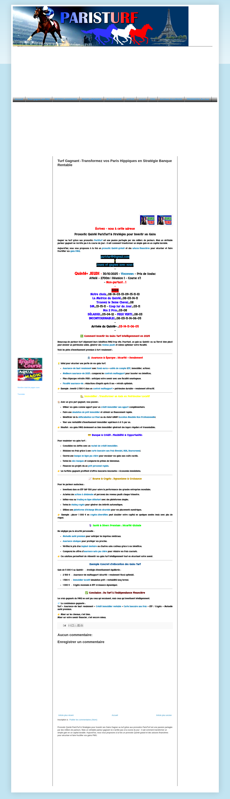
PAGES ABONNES (91, 99)
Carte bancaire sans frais (135, 606)
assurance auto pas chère (95, 551)
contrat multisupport (102, 388)
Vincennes (127, 274)
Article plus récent (65, 715)
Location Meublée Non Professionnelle (137, 417)
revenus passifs (108, 345)
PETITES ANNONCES (66, 99)
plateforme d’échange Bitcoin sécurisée (92, 509)
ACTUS (130, 99)
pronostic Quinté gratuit (113, 248)
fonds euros (102, 368)
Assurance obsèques (72, 541)
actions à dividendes (84, 494)
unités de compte (118, 368)
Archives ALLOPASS (171, 99)
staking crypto (78, 504)
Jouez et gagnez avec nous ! (115, 265)
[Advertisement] (44, 68)
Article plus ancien (164, 715)
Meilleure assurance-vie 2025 (76, 373)
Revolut (118, 450)
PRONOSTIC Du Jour (198, 99)
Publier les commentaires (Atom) (83, 720)
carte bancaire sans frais (102, 450)
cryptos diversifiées (99, 514)
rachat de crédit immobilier (104, 446)
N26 (125, 450)
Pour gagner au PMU (39, 99)
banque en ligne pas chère (86, 456)
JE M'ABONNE (114, 99)
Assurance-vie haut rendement (77, 368)
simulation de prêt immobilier (86, 412)
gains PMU (75, 251)
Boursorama (134, 450)
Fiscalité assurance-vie (73, 383)
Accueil (19, 99)
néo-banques (78, 461)
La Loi (142, 99)
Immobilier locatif (81, 580)
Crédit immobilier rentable (108, 606)
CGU (152, 99)
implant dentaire (89, 546)
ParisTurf (98, 240)
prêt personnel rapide (98, 466)
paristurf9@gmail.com (115, 257)
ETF (128, 368)
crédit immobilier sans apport (115, 407)
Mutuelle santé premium (74, 536)
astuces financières (141, 248)
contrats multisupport (115, 373)
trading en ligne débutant (89, 499)
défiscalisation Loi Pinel (89, 417)
